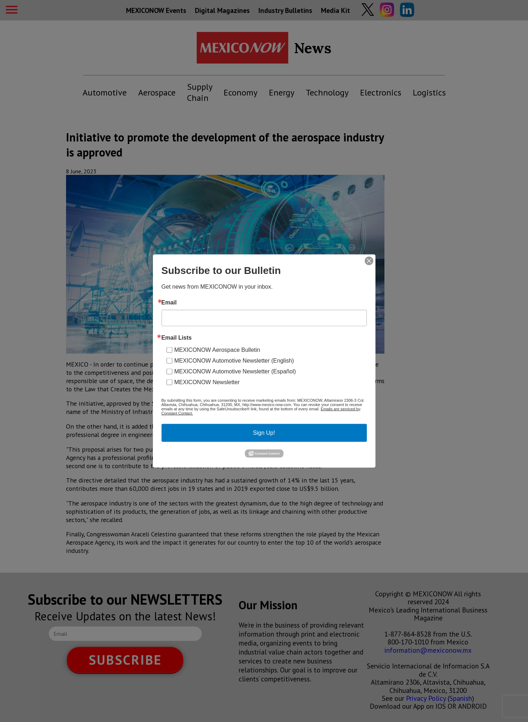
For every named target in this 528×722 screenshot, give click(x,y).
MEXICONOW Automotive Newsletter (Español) (235, 371)
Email (169, 302)
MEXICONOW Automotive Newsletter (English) (234, 360)
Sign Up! (264, 432)
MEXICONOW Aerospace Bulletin (217, 349)
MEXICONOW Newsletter (207, 382)
